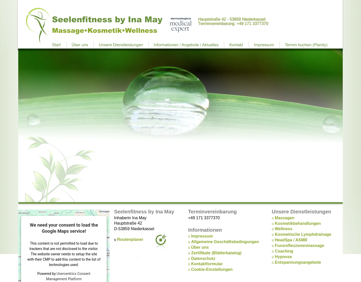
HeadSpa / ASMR (291, 240)
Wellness (283, 229)
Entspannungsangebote (298, 262)
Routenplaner (130, 239)
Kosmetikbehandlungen (298, 223)
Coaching (284, 251)
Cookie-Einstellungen (212, 269)
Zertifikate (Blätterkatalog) (216, 253)
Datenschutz (203, 258)
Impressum (202, 236)
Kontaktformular (207, 264)
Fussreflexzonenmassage (299, 245)
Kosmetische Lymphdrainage (303, 234)
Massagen (284, 218)
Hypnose (283, 257)
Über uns (200, 247)
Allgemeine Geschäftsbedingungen (225, 242)
